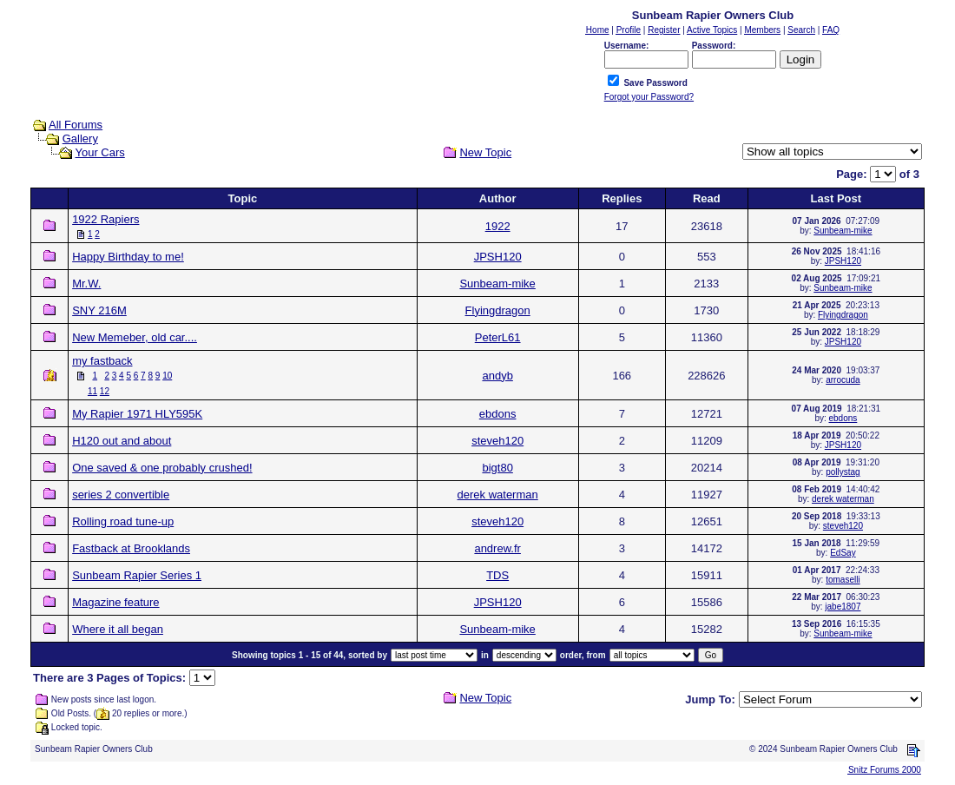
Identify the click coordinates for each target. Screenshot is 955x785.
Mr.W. (86, 283)
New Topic (485, 152)
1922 (497, 226)
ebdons (498, 413)
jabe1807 (842, 606)
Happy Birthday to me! (128, 256)
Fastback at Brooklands (131, 548)
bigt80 (497, 467)
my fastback (102, 360)
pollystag (843, 472)
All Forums (75, 124)
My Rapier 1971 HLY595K (137, 413)
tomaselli (843, 579)
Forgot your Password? (649, 97)
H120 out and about (121, 440)
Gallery (80, 138)
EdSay (842, 552)
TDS (497, 575)
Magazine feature (115, 602)
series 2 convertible (120, 494)
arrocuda (843, 380)
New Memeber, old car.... (134, 337)
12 (104, 391)
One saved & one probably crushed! (162, 467)
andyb (497, 375)
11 (92, 391)
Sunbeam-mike (842, 230)
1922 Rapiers (105, 219)
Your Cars (99, 152)
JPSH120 (498, 256)
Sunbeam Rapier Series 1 (136, 575)
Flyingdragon (497, 310)
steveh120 (497, 440)
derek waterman (498, 494)
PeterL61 (498, 337)
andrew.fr (497, 548)
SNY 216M (99, 310)
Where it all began (117, 629)
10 (167, 375)
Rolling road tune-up (123, 521)
